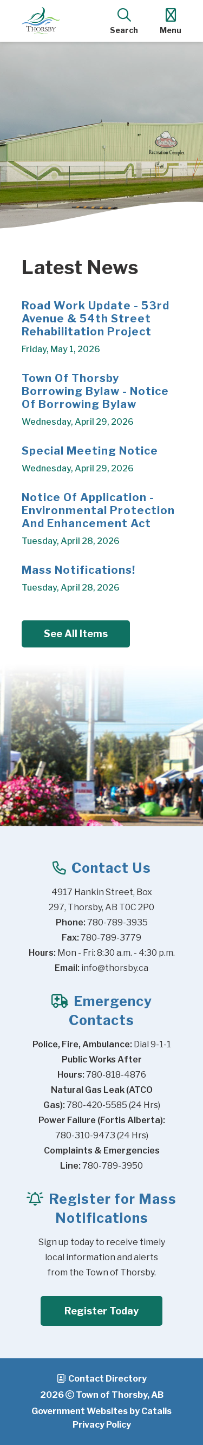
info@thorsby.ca (114, 968)
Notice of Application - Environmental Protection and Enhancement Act (98, 510)
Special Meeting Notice (90, 450)
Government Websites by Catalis (101, 1411)
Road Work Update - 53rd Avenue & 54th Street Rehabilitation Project (95, 318)
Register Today (101, 1311)
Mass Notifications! (78, 569)
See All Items (76, 633)
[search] (124, 20)
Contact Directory (107, 1378)
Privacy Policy (102, 1425)
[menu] (170, 20)
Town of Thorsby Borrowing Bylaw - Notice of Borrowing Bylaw (95, 391)
